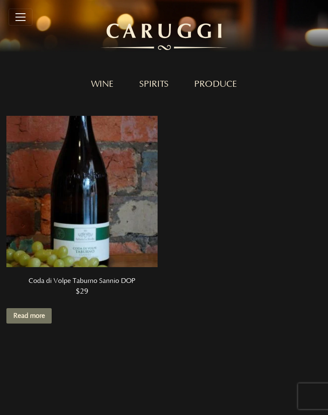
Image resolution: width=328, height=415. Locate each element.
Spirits (154, 84)
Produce (215, 84)
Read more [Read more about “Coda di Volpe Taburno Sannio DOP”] (29, 316)
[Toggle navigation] (20, 17)
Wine (102, 84)
